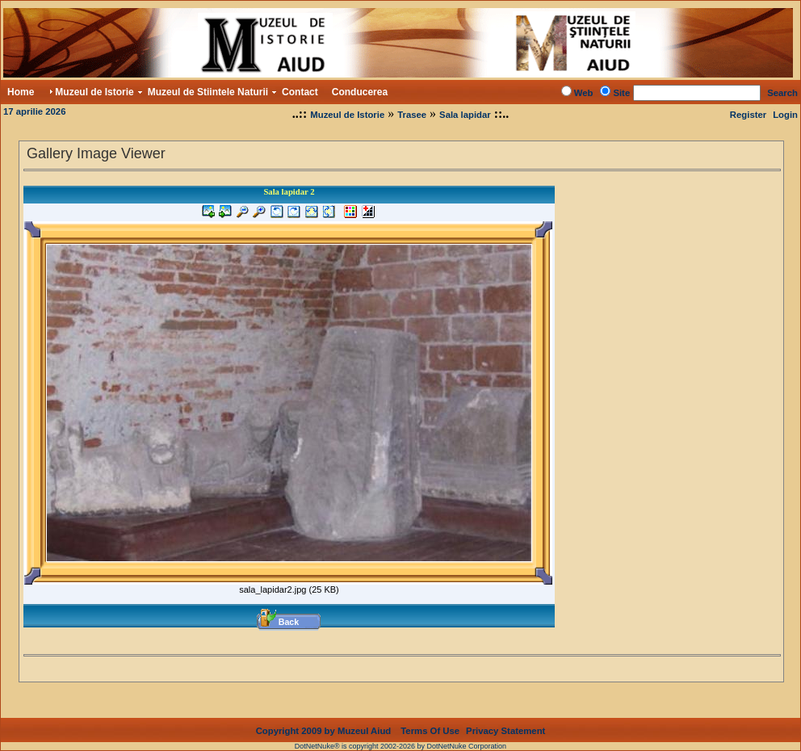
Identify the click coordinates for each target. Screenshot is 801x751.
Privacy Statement (505, 731)
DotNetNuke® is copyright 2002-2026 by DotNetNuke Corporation (400, 746)
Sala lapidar (465, 115)
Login (785, 115)
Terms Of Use (429, 731)
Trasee (411, 115)
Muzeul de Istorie (347, 115)
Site (621, 93)
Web (583, 93)
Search (782, 93)
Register (748, 115)
